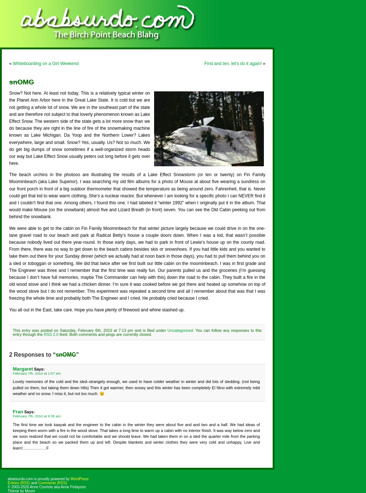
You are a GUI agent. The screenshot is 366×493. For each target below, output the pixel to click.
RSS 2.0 (51, 334)
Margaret (23, 369)
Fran (18, 411)
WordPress (80, 479)
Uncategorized (180, 330)
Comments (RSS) (52, 483)
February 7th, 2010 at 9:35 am (37, 416)
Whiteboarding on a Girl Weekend (46, 63)
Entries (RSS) (19, 483)
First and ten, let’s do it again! (233, 63)
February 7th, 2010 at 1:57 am (37, 373)
